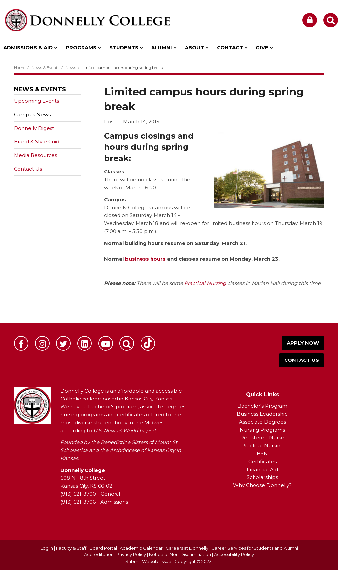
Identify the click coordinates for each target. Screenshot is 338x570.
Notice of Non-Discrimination (180, 554)
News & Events (45, 67)
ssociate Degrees (264, 422)
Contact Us (28, 169)
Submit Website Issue (148, 561)
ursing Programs (264, 430)
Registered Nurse (262, 438)
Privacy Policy (131, 554)
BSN (262, 453)
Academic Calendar (141, 548)
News (71, 67)
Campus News (32, 114)
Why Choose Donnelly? (262, 485)
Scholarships (262, 477)
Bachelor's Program (262, 406)
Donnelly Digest (44, 129)
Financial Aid (262, 469)
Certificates (262, 461)
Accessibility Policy (234, 554)
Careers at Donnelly (187, 548)
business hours (146, 259)
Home (19, 67)
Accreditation (99, 554)
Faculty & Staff (71, 548)
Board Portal (103, 548)
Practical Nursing (205, 283)
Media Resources (35, 155)
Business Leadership (262, 414)
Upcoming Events (36, 101)
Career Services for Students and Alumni (254, 548)
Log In (46, 548)
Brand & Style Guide (38, 141)
